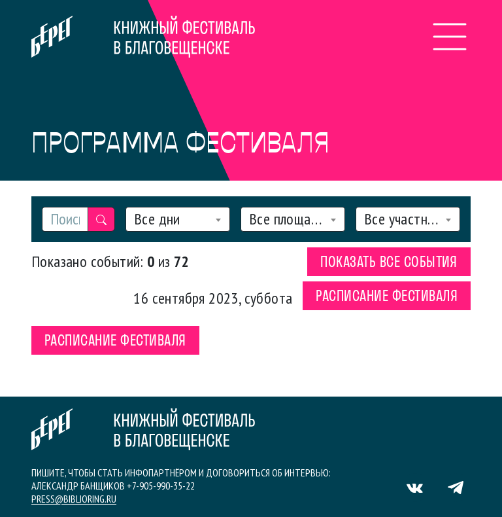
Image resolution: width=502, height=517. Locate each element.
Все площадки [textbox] (287, 219)
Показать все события (389, 263)
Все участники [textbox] (402, 219)
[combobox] (178, 219)
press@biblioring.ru (73, 498)
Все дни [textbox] (157, 219)
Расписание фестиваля (387, 297)
